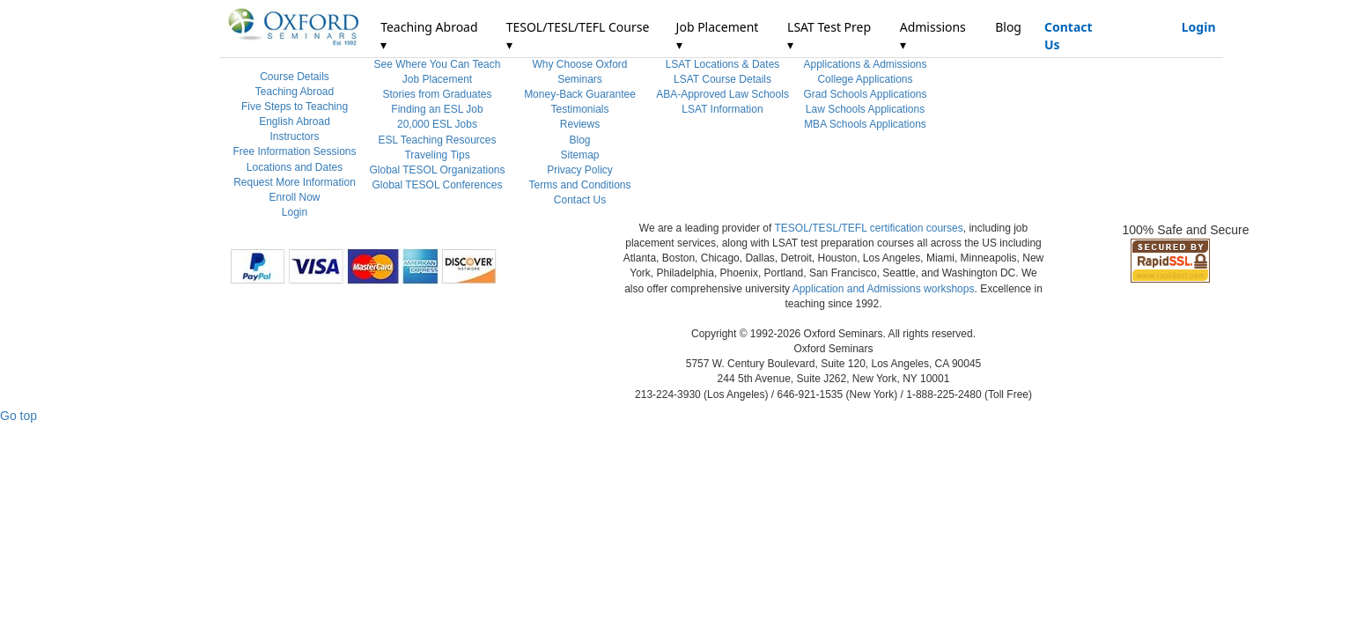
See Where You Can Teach (437, 64)
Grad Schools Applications (864, 94)
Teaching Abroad (294, 91)
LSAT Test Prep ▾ (829, 35)
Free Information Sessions (294, 151)
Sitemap (579, 155)
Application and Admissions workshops (883, 289)
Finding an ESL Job (437, 109)
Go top (18, 416)
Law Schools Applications (865, 109)
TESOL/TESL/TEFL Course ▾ (578, 35)
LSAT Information (722, 109)
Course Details (294, 76)
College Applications (864, 79)
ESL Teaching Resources (437, 140)
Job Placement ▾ (717, 35)
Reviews (580, 124)
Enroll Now (294, 197)
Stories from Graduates (436, 94)
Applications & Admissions (864, 64)
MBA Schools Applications (865, 124)
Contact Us (1068, 35)
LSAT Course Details (722, 79)
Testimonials (579, 109)
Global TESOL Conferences (437, 185)
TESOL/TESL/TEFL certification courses (868, 228)
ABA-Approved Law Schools (722, 94)
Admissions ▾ (933, 35)
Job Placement (437, 79)
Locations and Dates (295, 167)
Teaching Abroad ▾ (428, 35)
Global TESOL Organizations (437, 170)
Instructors (294, 136)
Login (1199, 26)
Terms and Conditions (579, 185)
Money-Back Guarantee (580, 94)
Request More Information (294, 182)
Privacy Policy (580, 170)
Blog (1008, 26)
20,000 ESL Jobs (437, 124)
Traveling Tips (436, 155)
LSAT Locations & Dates (723, 64)
